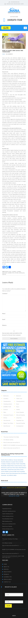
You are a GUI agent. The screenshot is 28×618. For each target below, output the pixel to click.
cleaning (14, 271)
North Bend (15, 473)
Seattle (3, 459)
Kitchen (5, 417)
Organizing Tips (20, 420)
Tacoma (15, 459)
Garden (18, 409)
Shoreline (3, 461)
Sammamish (20, 459)
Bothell (21, 461)
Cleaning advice (7, 401)
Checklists (5, 398)
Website (4, 325)
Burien (18, 469)
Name (4, 313)
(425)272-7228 (14, 496)
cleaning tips (11, 272)
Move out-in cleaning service (9, 523)
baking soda (8, 271)
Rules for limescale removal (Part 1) (11, 448)
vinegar (4, 274)
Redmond (8, 461)
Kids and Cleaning (20, 415)
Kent (19, 473)
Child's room (19, 398)
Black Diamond (22, 467)
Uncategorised (19, 426)
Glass (4, 412)
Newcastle (13, 469)
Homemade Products (8, 415)
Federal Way (22, 463)
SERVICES (5, 569)
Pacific (17, 463)
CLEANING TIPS (7, 576)
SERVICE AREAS (7, 579)
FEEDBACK (5, 574)
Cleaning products (7, 404)
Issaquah (13, 461)
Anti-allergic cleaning (8, 439)
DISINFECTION (7, 406)
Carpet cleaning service (7, 513)
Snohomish (3, 475)
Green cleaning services (7, 516)
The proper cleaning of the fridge (11, 437)
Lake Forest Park (11, 467)
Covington (3, 463)
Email (4, 319)
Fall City (5, 467)
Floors (17, 406)
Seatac (22, 469)
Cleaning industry (20, 401)
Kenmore (20, 465)
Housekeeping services (7, 518)
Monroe (7, 459)
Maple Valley (4, 469)
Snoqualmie (22, 471)
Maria (3, 54)
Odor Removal (6, 420)
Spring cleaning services (7, 528)
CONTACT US (6, 582)
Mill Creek (16, 471)
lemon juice (21, 272)
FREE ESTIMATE (6, 571)
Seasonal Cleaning (20, 423)
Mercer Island (14, 465)
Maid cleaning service (7, 521)
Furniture (5, 409)
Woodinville (4, 465)
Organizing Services (6, 508)
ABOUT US (5, 566)
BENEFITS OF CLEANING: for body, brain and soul (15, 445)
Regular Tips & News (8, 423)
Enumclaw (13, 463)
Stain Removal (6, 426)
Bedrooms (18, 395)
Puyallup (8, 463)
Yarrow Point (9, 473)
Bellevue (11, 459)
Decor (17, 404)
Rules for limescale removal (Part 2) (11, 442)
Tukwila (9, 469)
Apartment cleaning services (9, 511)
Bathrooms (6, 395)
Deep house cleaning (7, 526)
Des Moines (24, 473)
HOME (4, 564)
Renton (17, 461)
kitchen (16, 272)
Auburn (17, 467)
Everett (3, 471)
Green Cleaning (20, 412)
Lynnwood (11, 471)
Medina (7, 471)
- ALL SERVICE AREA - (11, 475)
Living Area (18, 417)
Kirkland (9, 465)
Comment (5, 293)
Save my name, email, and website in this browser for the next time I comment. (12, 334)
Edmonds (3, 473)
